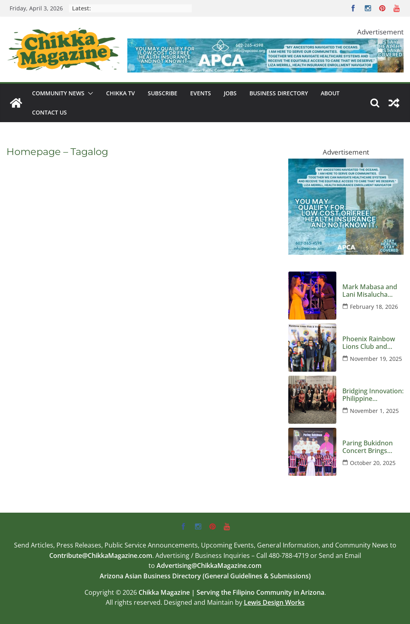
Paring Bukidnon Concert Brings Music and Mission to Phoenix (370, 447)
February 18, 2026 (374, 306)
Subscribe (162, 93)
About (330, 93)
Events (200, 93)
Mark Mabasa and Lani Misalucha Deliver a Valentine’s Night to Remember (372, 290)
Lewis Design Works (274, 602)
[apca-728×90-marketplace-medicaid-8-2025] (265, 44)
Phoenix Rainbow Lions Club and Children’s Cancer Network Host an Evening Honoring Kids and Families (369, 342)
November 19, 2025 (376, 358)
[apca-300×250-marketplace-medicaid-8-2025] (346, 164)
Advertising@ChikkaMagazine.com (209, 565)
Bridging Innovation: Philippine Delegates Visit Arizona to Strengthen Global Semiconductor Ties (373, 395)
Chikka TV (120, 93)
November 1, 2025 (374, 411)
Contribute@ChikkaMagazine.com (100, 555)
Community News (58, 93)
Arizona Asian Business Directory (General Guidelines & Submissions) (205, 576)
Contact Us (49, 112)
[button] (88, 93)
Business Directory (278, 93)
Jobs (230, 93)
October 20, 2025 (373, 463)
